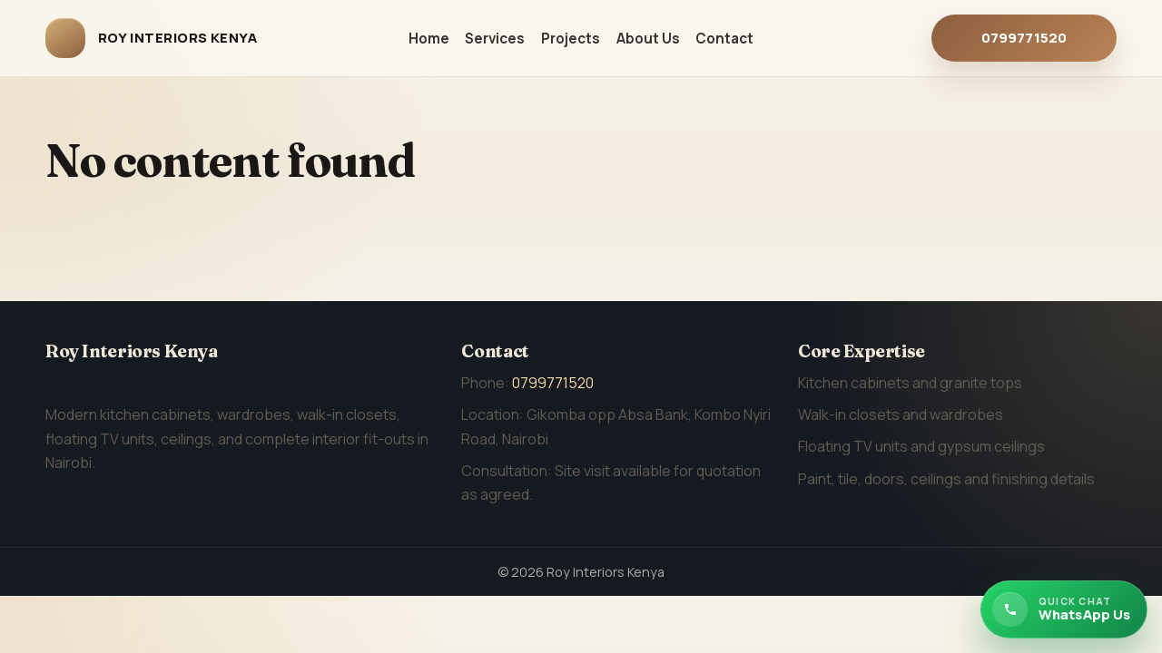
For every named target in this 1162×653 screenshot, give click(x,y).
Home (429, 38)
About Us (648, 38)
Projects (570, 38)
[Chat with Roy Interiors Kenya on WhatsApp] (1063, 609)
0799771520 (1024, 37)
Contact (724, 38)
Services (495, 38)
